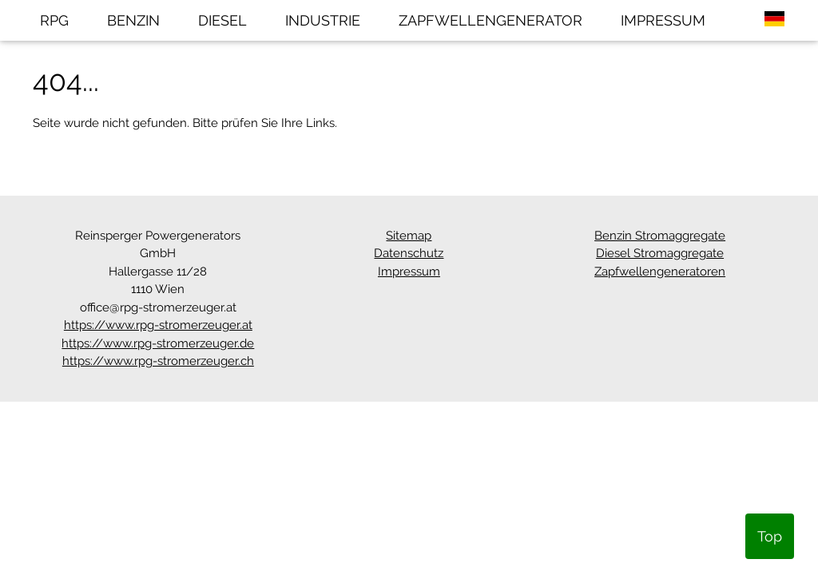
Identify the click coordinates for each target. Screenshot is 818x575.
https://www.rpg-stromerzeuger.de (158, 343)
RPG (54, 20)
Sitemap (408, 235)
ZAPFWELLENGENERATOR (490, 20)
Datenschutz (408, 253)
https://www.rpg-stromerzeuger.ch (158, 361)
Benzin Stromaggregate (659, 235)
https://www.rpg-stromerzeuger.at (158, 325)
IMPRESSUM (663, 20)
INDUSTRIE (322, 20)
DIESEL (222, 20)
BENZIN (133, 20)
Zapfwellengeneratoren (659, 271)
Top (769, 536)
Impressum (409, 271)
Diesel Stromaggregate (660, 253)
